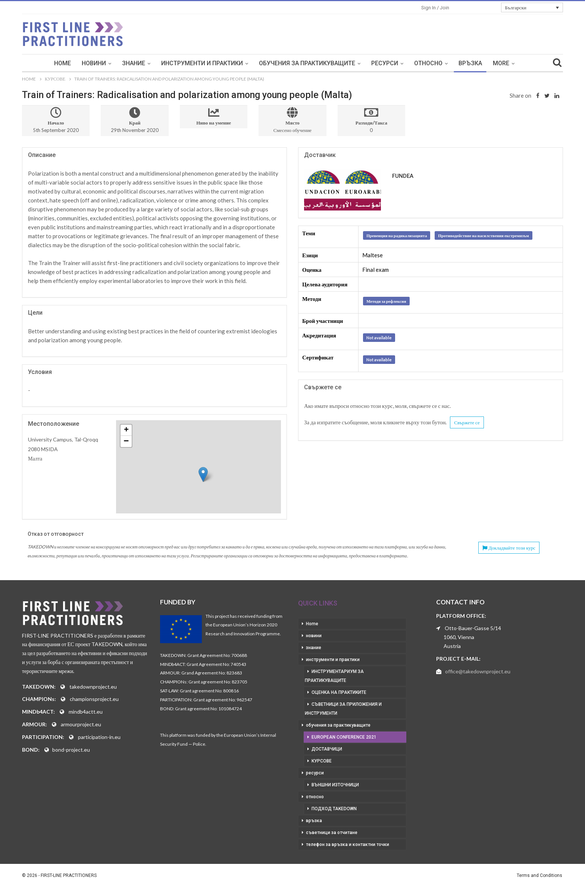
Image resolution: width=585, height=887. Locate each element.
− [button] (126, 441)
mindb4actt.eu (86, 711)
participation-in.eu (99, 737)
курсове (322, 761)
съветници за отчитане (331, 832)
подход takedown (334, 808)
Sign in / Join (435, 7)
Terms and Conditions (539, 875)
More (501, 63)
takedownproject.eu (93, 686)
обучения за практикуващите (307, 63)
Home (62, 63)
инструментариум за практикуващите (334, 676)
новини (94, 63)
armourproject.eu (81, 724)
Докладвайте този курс (508, 548)
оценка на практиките (339, 692)
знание (133, 63)
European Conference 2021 (344, 737)
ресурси (384, 63)
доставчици (327, 749)
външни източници (335, 784)
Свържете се (466, 422)
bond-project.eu (71, 749)
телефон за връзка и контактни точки (347, 844)
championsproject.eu (94, 699)
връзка (470, 63)
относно (428, 63)
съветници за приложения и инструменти (343, 709)
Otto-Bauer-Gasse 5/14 (473, 628)
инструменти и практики (202, 63)
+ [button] (126, 430)
